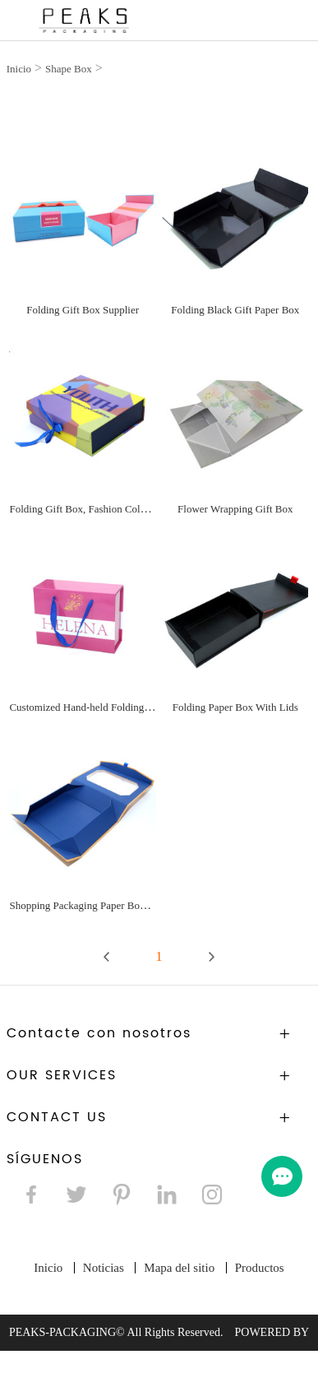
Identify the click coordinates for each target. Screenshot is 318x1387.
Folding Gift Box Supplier (82, 310)
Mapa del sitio (179, 1267)
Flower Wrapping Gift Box (235, 509)
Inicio (19, 69)
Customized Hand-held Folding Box (86, 707)
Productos (259, 1267)
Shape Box (68, 69)
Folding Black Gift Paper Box (235, 310)
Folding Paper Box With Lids (235, 707)
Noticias (103, 1267)
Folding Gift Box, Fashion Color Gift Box (99, 509)
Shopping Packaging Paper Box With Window (108, 905)
